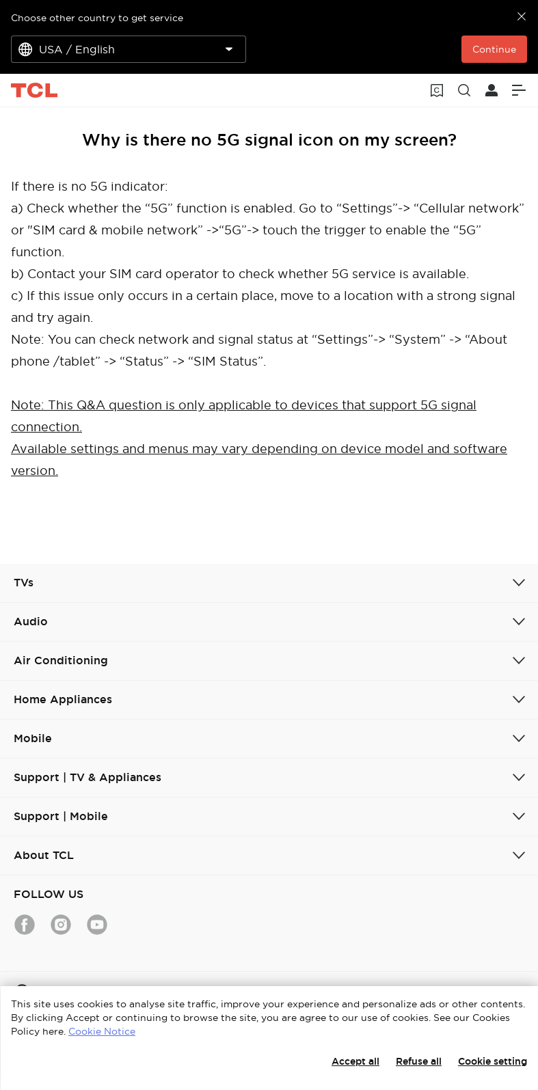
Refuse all (419, 1061)
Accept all (355, 1061)
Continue (494, 49)
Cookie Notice (101, 1031)
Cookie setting (492, 1061)
